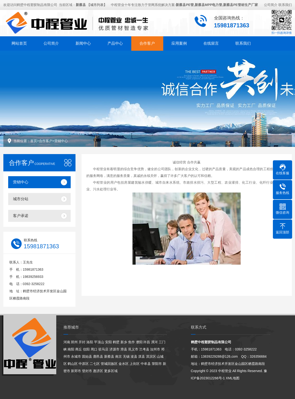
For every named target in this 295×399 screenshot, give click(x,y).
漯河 (154, 342)
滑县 (123, 349)
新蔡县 (109, 356)
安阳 (108, 342)
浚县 (134, 356)
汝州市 (155, 349)
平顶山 (99, 342)
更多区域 (111, 371)
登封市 (87, 371)
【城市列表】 (97, 4)
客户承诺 (20, 216)
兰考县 (144, 349)
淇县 (141, 356)
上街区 (135, 364)
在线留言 (211, 43)
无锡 (126, 356)
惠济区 (98, 371)
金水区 (124, 364)
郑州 (74, 342)
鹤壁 (116, 342)
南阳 (71, 349)
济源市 (114, 349)
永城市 (76, 356)
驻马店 (103, 349)
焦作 (131, 342)
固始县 (87, 356)
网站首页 (19, 43)
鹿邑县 (98, 356)
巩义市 (133, 349)
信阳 (86, 349)
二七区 (95, 364)
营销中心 (61, 141)
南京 (118, 356)
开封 (82, 342)
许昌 (146, 342)
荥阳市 (157, 364)
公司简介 (270, 4)
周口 (94, 349)
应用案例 (179, 43)
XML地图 (232, 378)
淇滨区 (151, 356)
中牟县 (146, 364)
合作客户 (147, 43)
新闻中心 (83, 43)
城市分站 (20, 199)
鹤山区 (73, 364)
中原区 (84, 364)
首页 (33, 141)
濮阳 (139, 342)
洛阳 (89, 342)
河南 (66, 342)
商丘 (78, 349)
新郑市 (76, 371)
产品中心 (115, 43)
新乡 (123, 342)
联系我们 (285, 4)
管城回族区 (109, 364)
